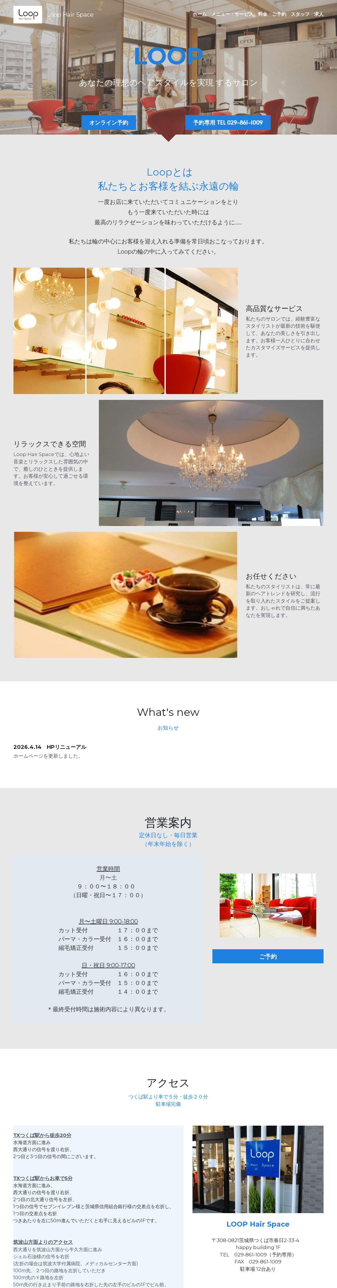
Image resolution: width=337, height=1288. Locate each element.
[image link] (27, 14)
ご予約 (274, 823)
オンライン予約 (108, 123)
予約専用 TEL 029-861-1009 (227, 123)
